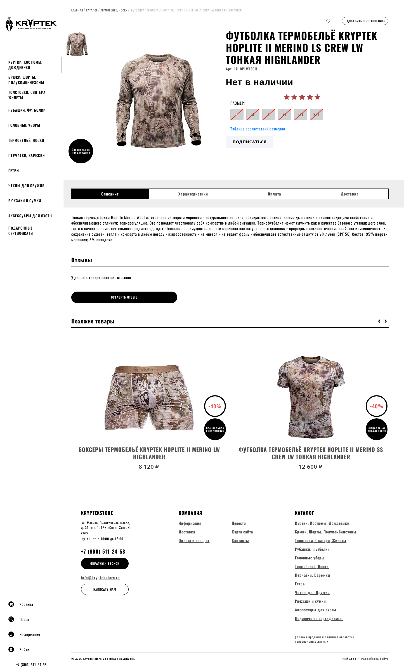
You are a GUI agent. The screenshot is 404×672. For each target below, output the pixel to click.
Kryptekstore (97, 512)
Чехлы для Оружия (26, 185)
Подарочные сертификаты (21, 230)
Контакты (240, 540)
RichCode (349, 658)
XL (285, 114)
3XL (316, 114)
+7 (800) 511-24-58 (31, 664)
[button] (379, 320)
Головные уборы (24, 125)
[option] (158, 99)
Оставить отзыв (111, 297)
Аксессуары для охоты (30, 215)
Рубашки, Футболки (27, 110)
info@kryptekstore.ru (100, 577)
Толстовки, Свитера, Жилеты (27, 94)
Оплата (274, 194)
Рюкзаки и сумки (24, 200)
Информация (24, 634)
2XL (300, 114)
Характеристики (193, 194)
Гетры (14, 170)
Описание (110, 194)
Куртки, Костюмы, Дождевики (25, 64)
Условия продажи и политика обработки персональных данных (324, 639)
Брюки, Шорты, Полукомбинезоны (26, 79)
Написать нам (104, 589)
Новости (239, 522)
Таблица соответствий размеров (257, 129)
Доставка (350, 194)
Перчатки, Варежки (26, 155)
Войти (18, 649)
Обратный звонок (104, 563)
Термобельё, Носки (26, 140)
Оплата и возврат (194, 540)
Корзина (20, 604)
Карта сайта (242, 531)
